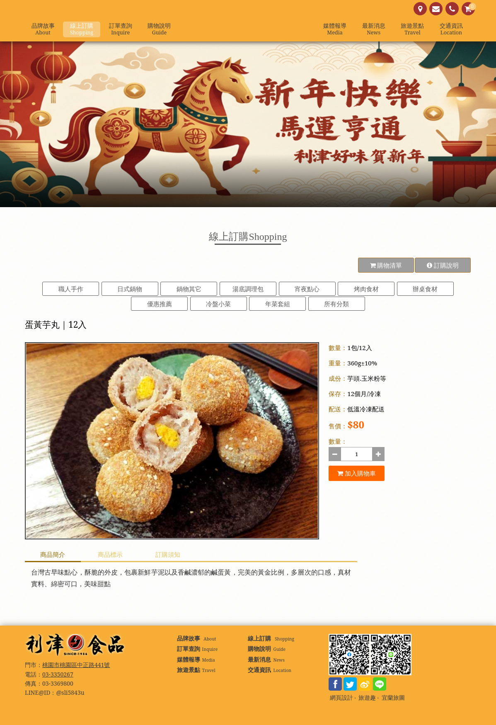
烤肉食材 (366, 289)
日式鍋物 (129, 289)
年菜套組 (277, 304)
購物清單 (386, 265)
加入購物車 (356, 473)
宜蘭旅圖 (393, 697)
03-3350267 (57, 674)
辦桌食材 (425, 289)
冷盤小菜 (218, 304)
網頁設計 (341, 697)
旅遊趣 (367, 697)
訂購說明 (443, 265)
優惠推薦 (159, 304)
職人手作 (70, 289)
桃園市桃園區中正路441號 (76, 665)
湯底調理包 (248, 289)
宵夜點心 (307, 289)
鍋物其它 (189, 289)
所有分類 (336, 304)
